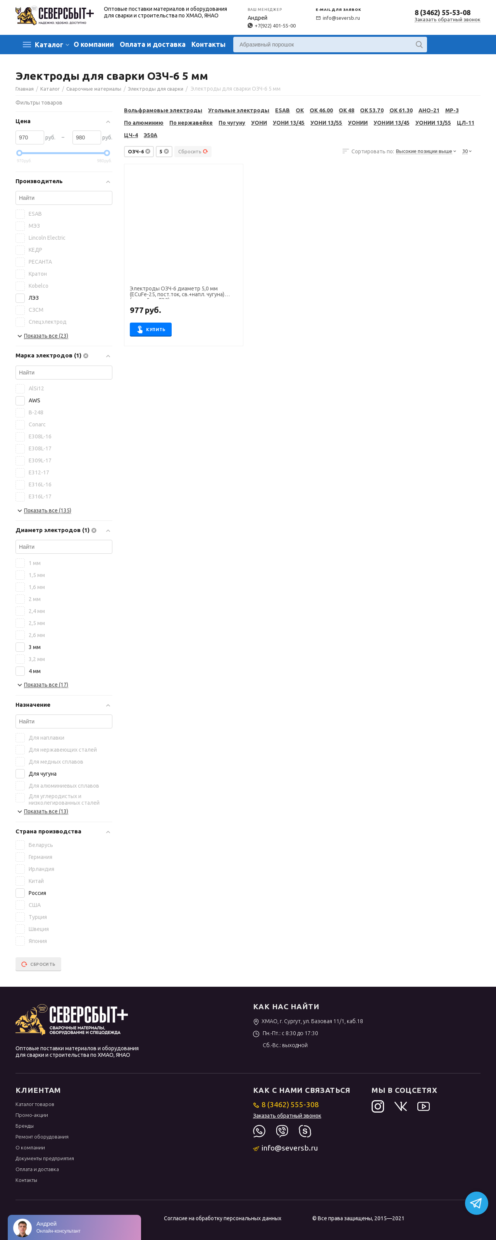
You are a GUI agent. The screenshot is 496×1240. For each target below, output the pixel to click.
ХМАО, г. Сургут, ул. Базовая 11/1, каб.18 (308, 1021)
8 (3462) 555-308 (286, 1104)
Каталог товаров (35, 1104)
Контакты (208, 44)
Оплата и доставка (153, 44)
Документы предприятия (45, 1158)
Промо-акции (32, 1115)
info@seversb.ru (338, 18)
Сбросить (193, 151)
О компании (94, 44)
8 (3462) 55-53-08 (442, 12)
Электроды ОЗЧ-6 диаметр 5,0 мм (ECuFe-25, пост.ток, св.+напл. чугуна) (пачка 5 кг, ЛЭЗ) (177, 292)
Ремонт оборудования (42, 1136)
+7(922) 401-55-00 (272, 25)
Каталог (49, 44)
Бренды (25, 1125)
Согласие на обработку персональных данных (222, 1218)
